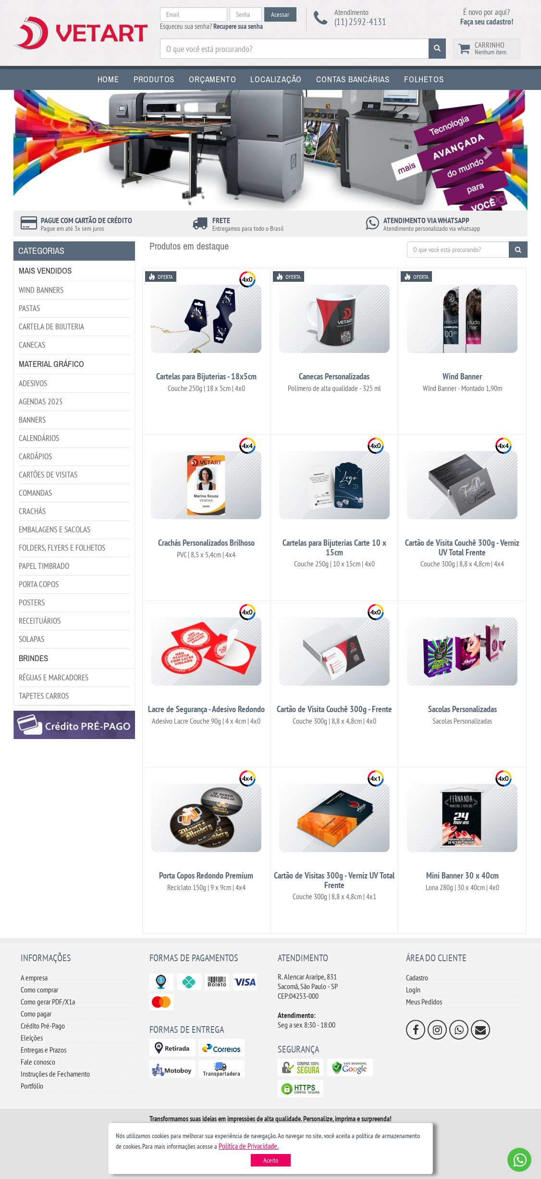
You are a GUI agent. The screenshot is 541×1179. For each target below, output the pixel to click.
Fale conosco (38, 1061)
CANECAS (32, 344)
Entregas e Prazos (43, 1049)
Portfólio (32, 1086)
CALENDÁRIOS (39, 438)
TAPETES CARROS (44, 695)
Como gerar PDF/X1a (48, 1001)
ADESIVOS (33, 383)
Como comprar (39, 989)
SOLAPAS (31, 639)
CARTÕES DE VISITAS (48, 474)
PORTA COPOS (39, 584)
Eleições (32, 1037)
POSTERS (32, 602)
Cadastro (417, 977)
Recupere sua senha (238, 26)
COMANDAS (35, 493)
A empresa (34, 977)
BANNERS (32, 419)
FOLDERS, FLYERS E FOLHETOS (62, 547)
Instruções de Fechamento (55, 1074)
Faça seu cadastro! (486, 21)
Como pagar (36, 1013)
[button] (249, 1146)
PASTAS (29, 308)
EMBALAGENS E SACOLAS (54, 529)
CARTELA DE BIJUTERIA (51, 326)
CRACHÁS (32, 511)
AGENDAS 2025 (41, 401)
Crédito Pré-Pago (43, 1025)
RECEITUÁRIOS (40, 620)
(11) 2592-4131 (360, 21)
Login (413, 989)
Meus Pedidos (424, 1001)
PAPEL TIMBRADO (44, 566)
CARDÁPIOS (35, 456)
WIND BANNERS (41, 290)
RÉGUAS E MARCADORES (53, 677)
